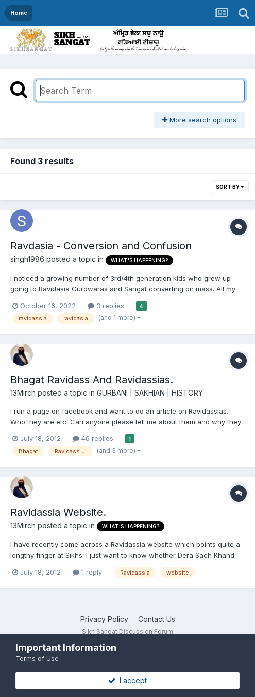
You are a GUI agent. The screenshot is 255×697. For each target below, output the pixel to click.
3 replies (106, 305)
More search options (199, 120)
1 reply (87, 572)
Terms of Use (37, 658)
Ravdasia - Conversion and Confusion (101, 246)
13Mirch (23, 392)
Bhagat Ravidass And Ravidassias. (91, 379)
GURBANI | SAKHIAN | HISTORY (150, 392)
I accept (127, 680)
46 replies (93, 438)
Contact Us (156, 619)
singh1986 (27, 259)
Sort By (230, 187)
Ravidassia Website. (58, 512)
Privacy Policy (104, 619)
